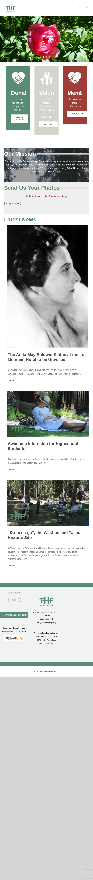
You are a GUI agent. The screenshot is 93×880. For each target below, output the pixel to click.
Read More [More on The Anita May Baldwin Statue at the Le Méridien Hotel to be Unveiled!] (11, 380)
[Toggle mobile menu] (87, 8)
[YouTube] (14, 600)
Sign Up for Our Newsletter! (14, 615)
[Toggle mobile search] (79, 8)
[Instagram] (19, 600)
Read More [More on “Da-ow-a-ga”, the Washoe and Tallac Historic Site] (11, 565)
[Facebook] (8, 600)
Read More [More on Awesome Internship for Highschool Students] (11, 469)
